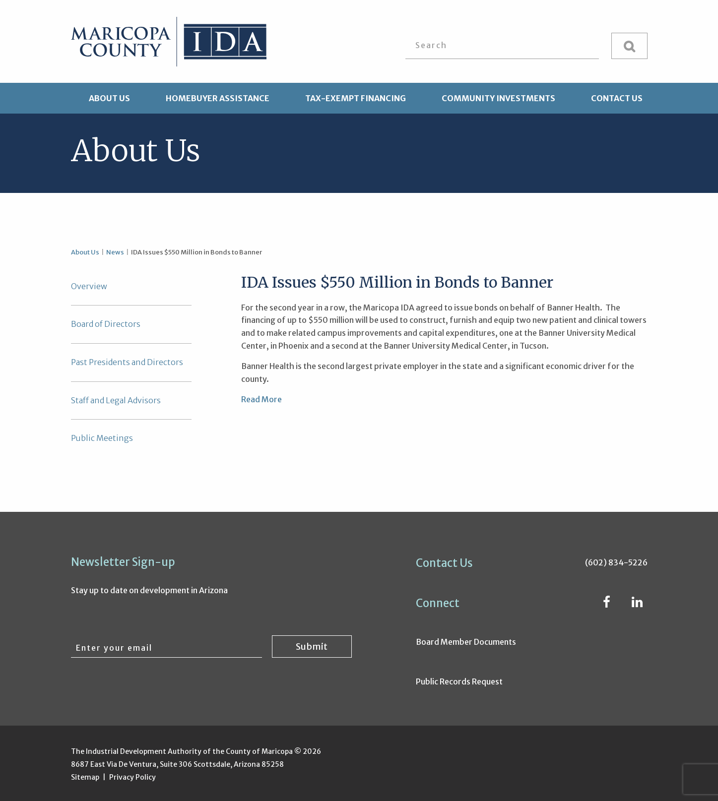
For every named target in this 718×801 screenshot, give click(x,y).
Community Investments (498, 98)
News (115, 252)
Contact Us (617, 98)
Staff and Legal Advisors (116, 400)
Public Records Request (459, 681)
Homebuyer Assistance (217, 98)
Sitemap (85, 777)
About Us (109, 98)
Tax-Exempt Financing (355, 98)
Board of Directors (105, 324)
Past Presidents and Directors (127, 362)
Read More (261, 399)
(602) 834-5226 (616, 562)
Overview (89, 286)
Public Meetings (102, 438)
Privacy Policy (132, 777)
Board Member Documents (466, 642)
